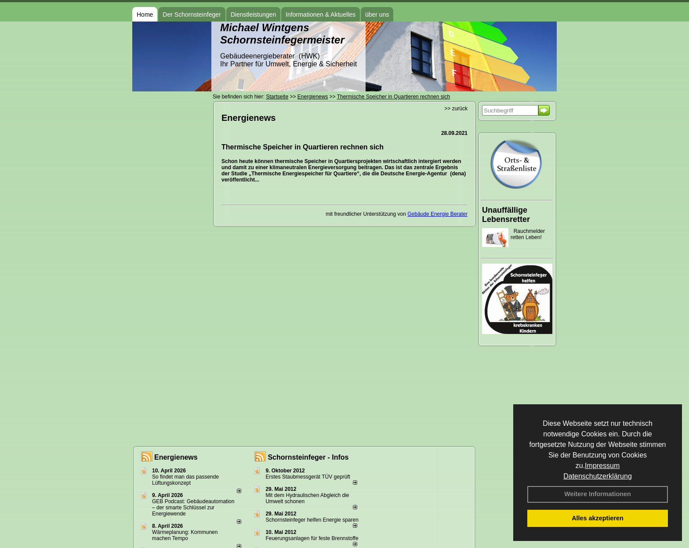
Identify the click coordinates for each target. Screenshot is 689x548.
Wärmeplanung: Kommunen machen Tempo (185, 535)
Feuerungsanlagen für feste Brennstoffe (311, 538)
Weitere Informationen (597, 493)
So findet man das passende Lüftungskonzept (185, 480)
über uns (377, 14)
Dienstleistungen (253, 14)
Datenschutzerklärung (597, 476)
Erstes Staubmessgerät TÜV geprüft (307, 477)
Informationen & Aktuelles (320, 14)
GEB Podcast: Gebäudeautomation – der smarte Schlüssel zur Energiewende (193, 507)
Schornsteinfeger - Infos (308, 457)
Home (145, 14)
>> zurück (456, 108)
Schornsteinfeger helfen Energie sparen (311, 520)
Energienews (176, 457)
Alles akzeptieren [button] (598, 518)
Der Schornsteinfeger (192, 14)
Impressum (602, 465)
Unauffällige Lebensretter (506, 215)
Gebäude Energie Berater (437, 214)
